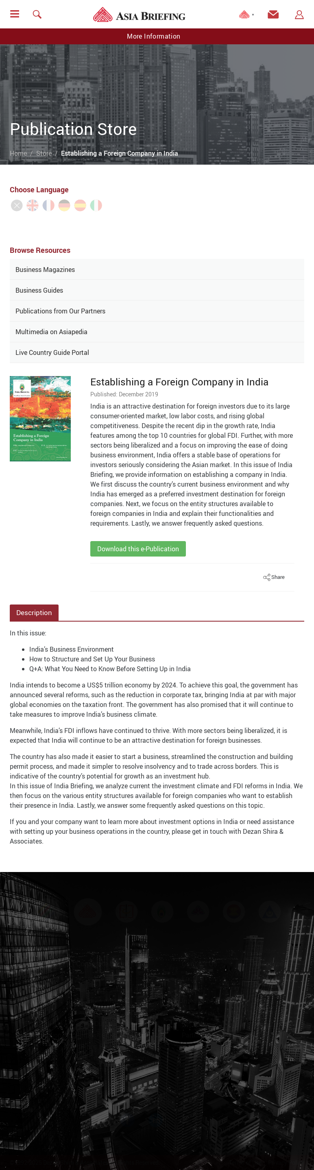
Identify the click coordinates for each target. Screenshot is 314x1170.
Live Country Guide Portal (52, 352)
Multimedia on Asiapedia (51, 331)
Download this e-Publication (138, 548)
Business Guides (39, 290)
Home (18, 153)
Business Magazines (45, 269)
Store (44, 153)
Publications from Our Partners (60, 311)
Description (34, 612)
